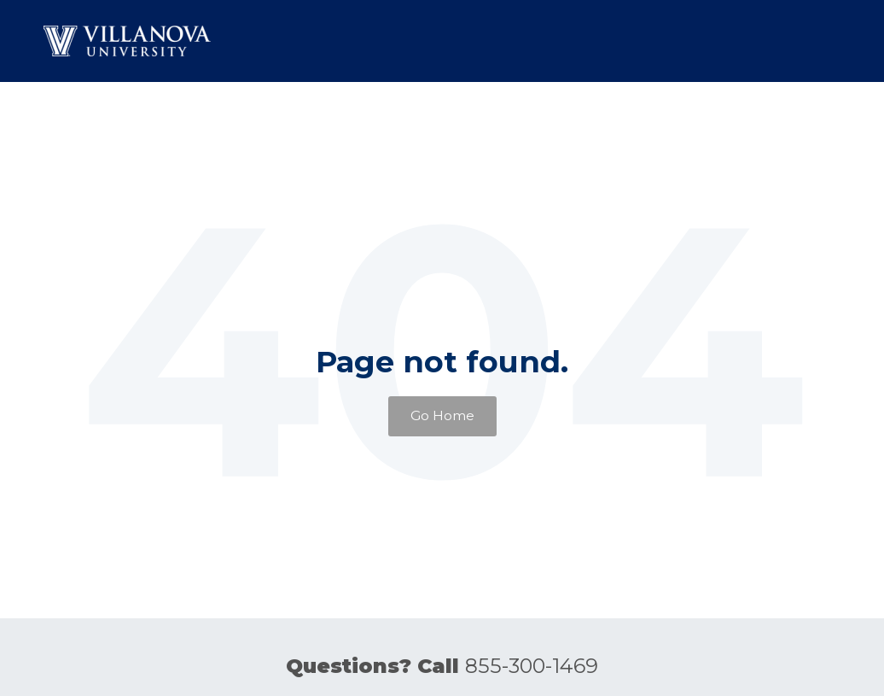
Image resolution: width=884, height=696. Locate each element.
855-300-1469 (531, 665)
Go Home (442, 415)
